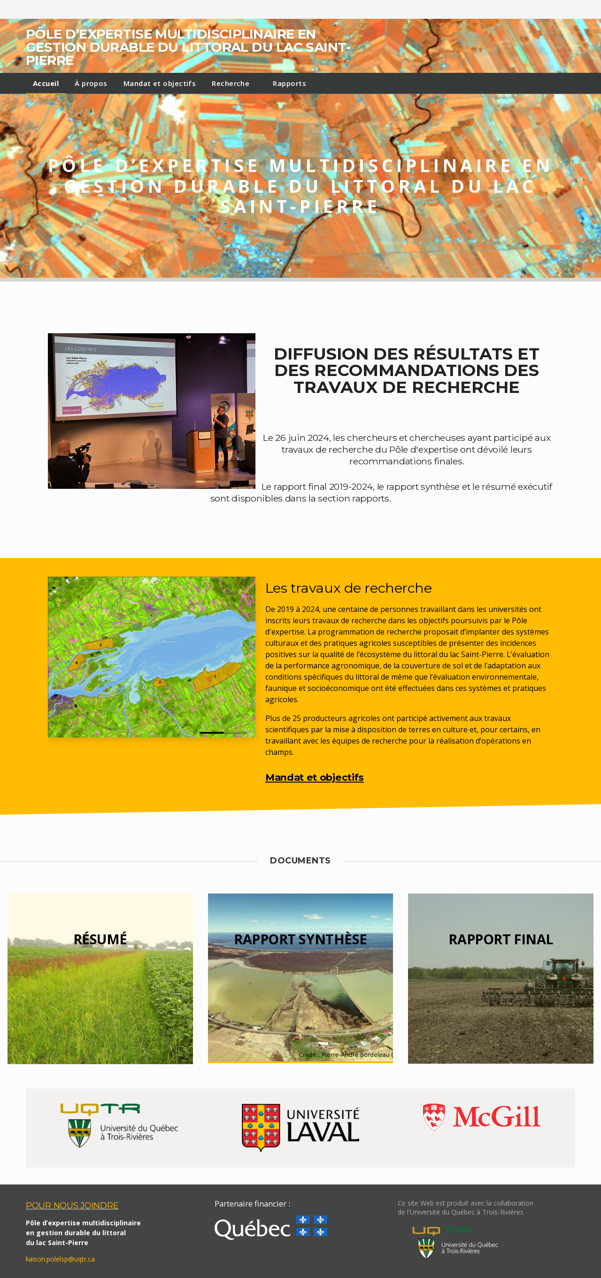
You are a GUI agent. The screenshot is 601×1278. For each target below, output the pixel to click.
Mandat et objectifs (159, 83)
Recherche (230, 83)
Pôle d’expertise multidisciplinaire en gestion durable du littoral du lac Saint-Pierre (188, 47)
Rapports (289, 83)
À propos (91, 83)
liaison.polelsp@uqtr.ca (60, 1258)
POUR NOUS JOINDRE (72, 1205)
